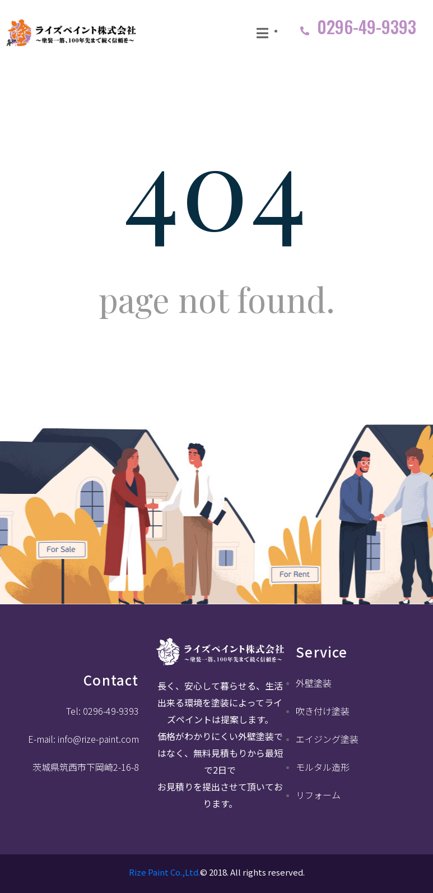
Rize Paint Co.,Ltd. (164, 872)
